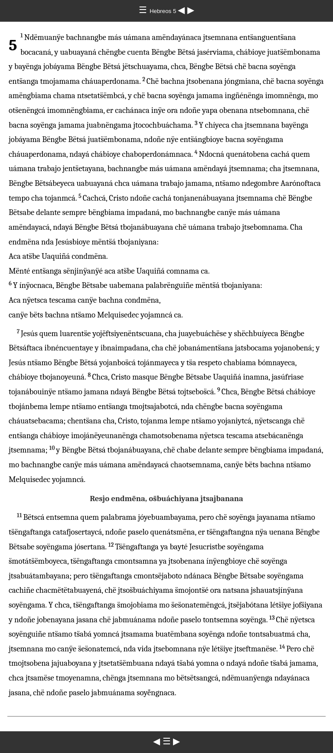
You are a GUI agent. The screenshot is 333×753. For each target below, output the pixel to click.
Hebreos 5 (164, 11)
